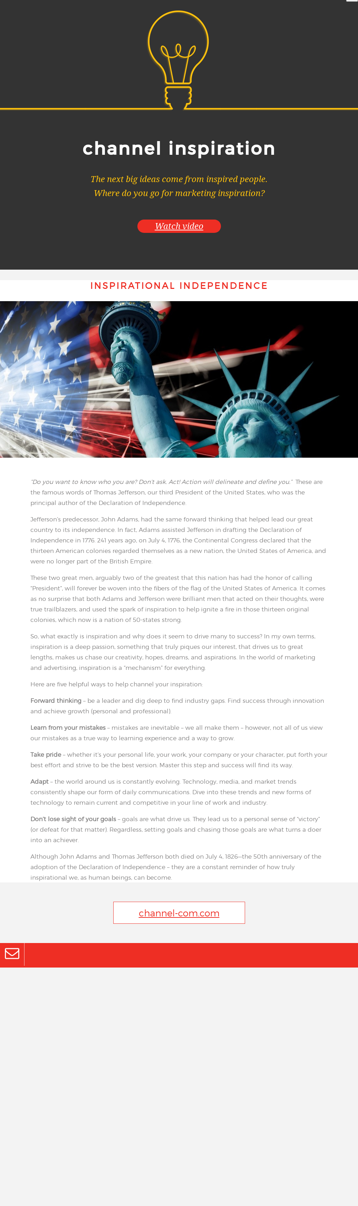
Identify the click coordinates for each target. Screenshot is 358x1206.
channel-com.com (179, 912)
